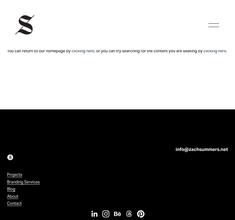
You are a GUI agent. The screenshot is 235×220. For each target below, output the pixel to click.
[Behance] (117, 214)
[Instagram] (106, 214)
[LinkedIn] (94, 214)
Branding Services (23, 182)
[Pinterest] (140, 214)
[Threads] (129, 214)
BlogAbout (12, 192)
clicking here (83, 50)
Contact (14, 203)
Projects (14, 174)
